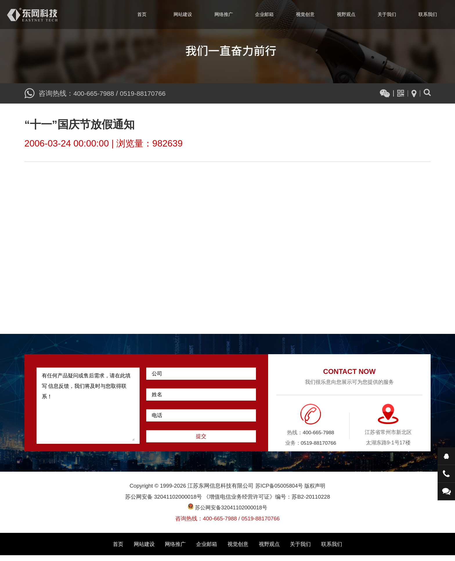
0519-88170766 (146, 93)
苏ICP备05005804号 (279, 491)
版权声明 (316, 491)
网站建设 (183, 14)
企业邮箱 (264, 14)
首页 (142, 14)
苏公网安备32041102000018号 (227, 513)
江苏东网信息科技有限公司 (32, 14)
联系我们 (427, 14)
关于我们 (387, 14)
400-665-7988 (95, 93)
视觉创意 (305, 14)
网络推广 (223, 14)
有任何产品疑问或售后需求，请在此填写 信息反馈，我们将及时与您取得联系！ (88, 411)
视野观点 (346, 14)
